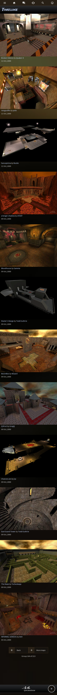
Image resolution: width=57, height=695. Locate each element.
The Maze (5, 584)
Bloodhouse (6, 268)
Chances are (6, 479)
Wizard (14, 373)
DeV (20, 636)
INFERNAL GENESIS (9, 636)
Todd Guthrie (21, 321)
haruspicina (6, 163)
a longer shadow (8, 216)
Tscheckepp (16, 584)
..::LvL (26, 688)
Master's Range (7, 321)
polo (15, 110)
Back (19, 650)
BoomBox (5, 373)
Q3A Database (29, 690)
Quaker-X (20, 58)
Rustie (16, 163)
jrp (15, 479)
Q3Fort (4, 426)
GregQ (12, 426)
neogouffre (5, 110)
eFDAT (20, 216)
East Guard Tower (8, 531)
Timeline (10, 10)
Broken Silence (7, 58)
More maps (40, 650)
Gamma (17, 268)
